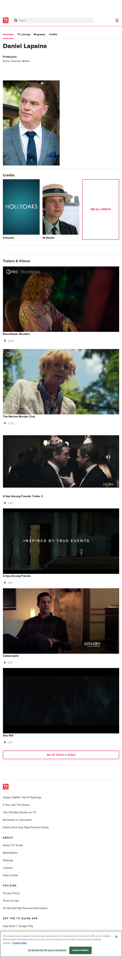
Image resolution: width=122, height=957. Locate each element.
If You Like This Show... (17, 805)
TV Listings (23, 34)
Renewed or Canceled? (17, 820)
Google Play (25, 926)
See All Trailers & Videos (61, 754)
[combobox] (52, 20)
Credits (53, 34)
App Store (9, 926)
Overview (8, 34)
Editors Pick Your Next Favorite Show (26, 827)
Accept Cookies (80, 950)
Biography (39, 34)
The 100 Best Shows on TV (19, 812)
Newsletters (10, 853)
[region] (61, 944)
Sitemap (8, 860)
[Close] (116, 937)
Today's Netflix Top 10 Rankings (22, 797)
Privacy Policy (11, 893)
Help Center (10, 875)
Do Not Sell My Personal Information (25, 908)
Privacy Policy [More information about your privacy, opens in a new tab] (20, 943)
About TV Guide (13, 845)
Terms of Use (11, 900)
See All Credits (101, 209)
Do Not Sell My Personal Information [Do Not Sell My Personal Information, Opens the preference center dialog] (47, 950)
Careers (8, 868)
